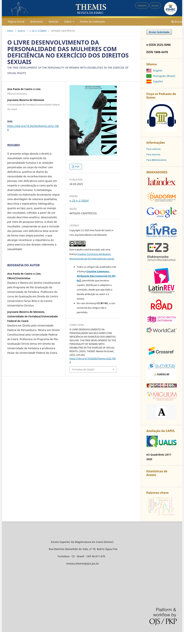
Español (158, 81)
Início (10, 30)
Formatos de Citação (83, 369)
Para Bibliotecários (156, 160)
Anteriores (36, 21)
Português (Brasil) (164, 76)
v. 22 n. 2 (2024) (38, 30)
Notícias (54, 21)
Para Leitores (153, 149)
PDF (77, 166)
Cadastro (142, 5)
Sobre (68, 21)
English (157, 70)
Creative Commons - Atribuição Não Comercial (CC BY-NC (96, 276)
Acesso (155, 5)
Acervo (21, 30)
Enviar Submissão (159, 32)
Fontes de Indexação (92, 21)
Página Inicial (16, 21)
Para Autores (153, 154)
